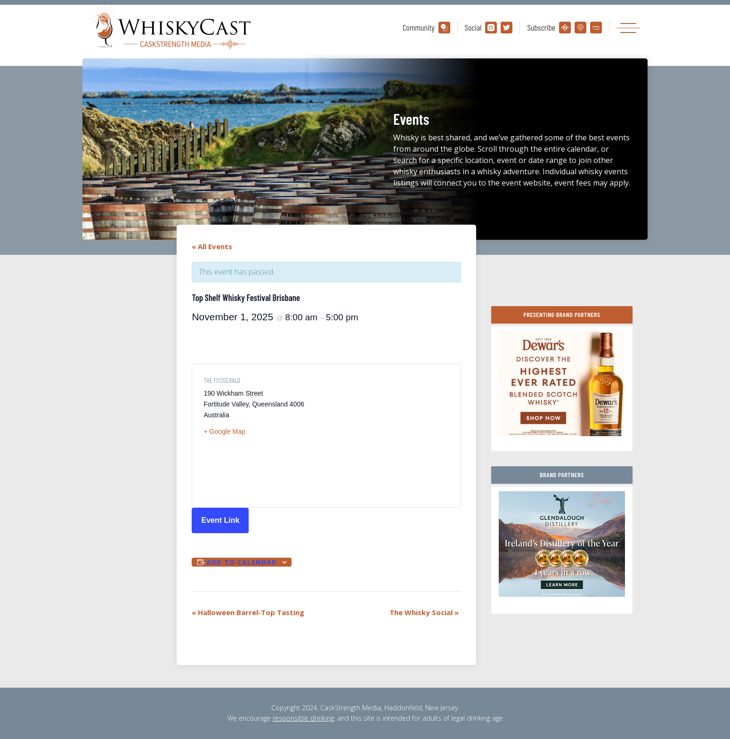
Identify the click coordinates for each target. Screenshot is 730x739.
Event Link (220, 520)
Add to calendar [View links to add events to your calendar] (241, 562)
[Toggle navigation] (628, 27)
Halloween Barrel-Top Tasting (248, 612)
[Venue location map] (388, 435)
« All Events (212, 246)
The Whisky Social (424, 612)
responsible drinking (303, 718)
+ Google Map (224, 431)
